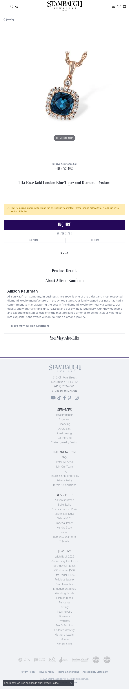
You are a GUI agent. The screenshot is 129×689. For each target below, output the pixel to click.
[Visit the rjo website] (52, 659)
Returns (95, 240)
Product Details (64, 270)
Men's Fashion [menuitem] (64, 625)
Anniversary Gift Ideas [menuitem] (64, 561)
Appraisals (64, 428)
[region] (64, 93)
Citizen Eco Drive (64, 513)
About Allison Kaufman (64, 280)
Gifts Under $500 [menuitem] (64, 570)
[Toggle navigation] (5, 6)
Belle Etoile (64, 504)
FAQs (64, 457)
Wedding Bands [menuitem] (64, 593)
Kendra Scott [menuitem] (64, 643)
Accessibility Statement (95, 671)
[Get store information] (64, 390)
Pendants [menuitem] (64, 602)
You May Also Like (64, 338)
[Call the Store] (64, 386)
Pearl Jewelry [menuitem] (64, 611)
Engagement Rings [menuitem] (64, 588)
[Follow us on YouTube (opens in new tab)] (53, 398)
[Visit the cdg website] (96, 659)
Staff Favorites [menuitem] (64, 584)
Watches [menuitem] (64, 621)
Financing (64, 424)
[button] (11, 6)
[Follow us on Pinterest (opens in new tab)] (69, 398)
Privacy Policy (64, 480)
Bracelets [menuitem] (64, 616)
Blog (64, 471)
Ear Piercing (64, 437)
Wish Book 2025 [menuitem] (64, 556)
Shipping (34, 240)
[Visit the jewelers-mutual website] (80, 659)
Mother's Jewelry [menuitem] (64, 634)
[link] (16, 6)
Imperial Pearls (65, 523)
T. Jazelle (64, 541)
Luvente (64, 532)
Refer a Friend (64, 462)
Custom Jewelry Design (64, 442)
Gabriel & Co (64, 518)
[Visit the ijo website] (39, 659)
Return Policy (28, 671)
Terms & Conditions (64, 485)
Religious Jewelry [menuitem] (64, 579)
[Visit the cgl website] (107, 659)
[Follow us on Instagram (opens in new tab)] (77, 398)
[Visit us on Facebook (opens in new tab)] (64, 398)
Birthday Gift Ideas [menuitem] (64, 565)
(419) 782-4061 (64, 168)
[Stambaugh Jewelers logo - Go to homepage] (64, 6)
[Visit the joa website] (63, 659)
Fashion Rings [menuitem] (64, 598)
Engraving (65, 419)
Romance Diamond (64, 536)
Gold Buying (64, 433)
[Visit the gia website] (24, 659)
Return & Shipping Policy (64, 475)
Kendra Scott (64, 527)
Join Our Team (64, 466)
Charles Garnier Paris (64, 509)
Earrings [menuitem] (64, 607)
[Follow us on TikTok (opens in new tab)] (59, 398)
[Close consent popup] (71, 683)
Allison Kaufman (64, 500)
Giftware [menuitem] (64, 639)
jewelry (10, 19)
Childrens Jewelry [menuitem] (64, 630)
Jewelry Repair (64, 414)
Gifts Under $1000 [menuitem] (65, 575)
